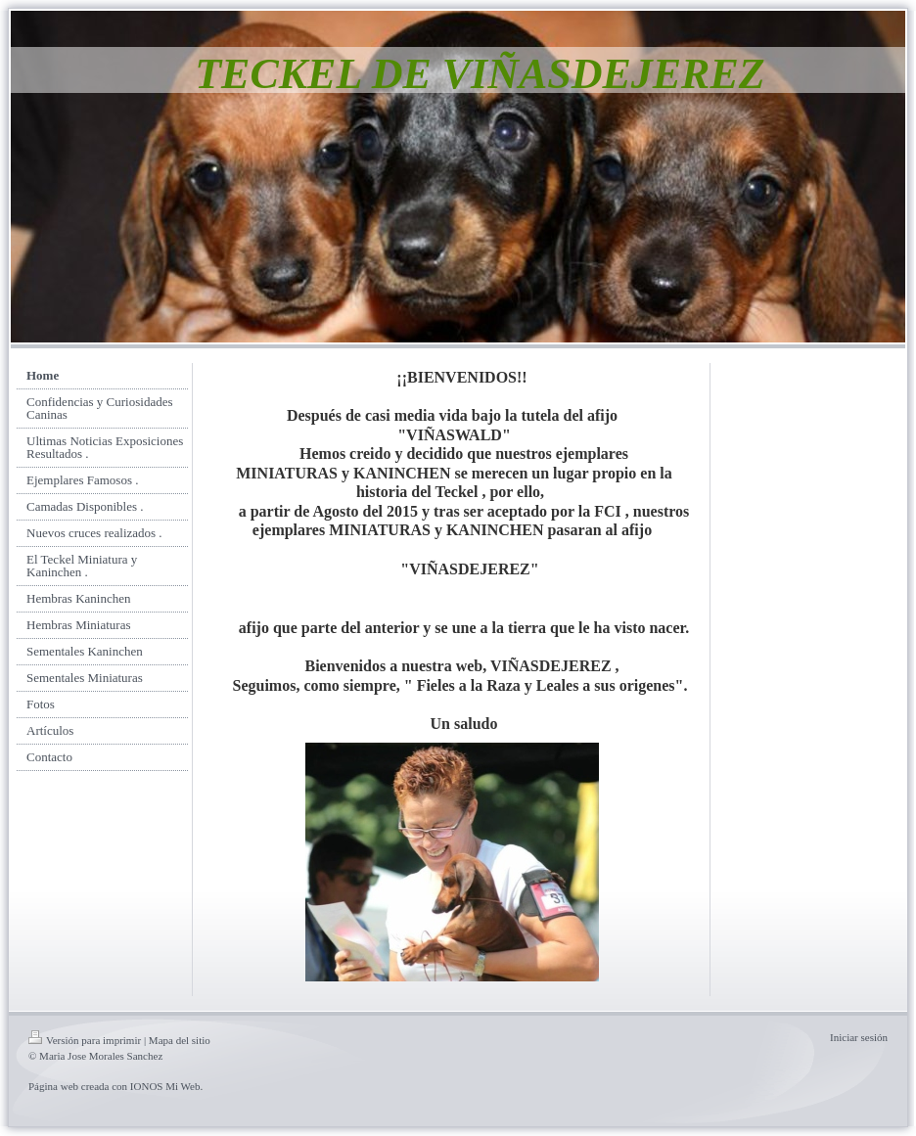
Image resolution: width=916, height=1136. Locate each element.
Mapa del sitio (179, 1040)
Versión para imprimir (84, 1040)
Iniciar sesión (859, 1037)
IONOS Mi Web (165, 1086)
